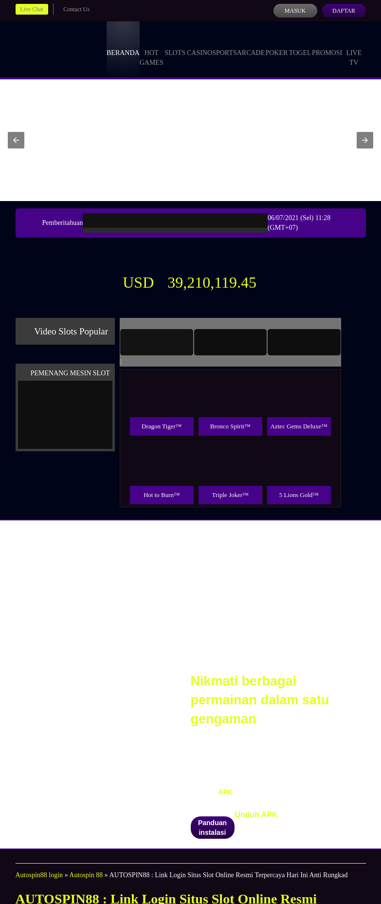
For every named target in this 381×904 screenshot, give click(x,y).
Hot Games (151, 48)
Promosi (327, 43)
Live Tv (354, 48)
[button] (16, 140)
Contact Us (76, 9)
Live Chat (32, 9)
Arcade (251, 43)
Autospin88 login (39, 875)
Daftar (343, 10)
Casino (199, 43)
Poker (276, 43)
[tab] (156, 342)
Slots (174, 43)
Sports (224, 43)
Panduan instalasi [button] (212, 827)
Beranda (123, 43)
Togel (300, 43)
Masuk (295, 10)
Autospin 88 (86, 875)
